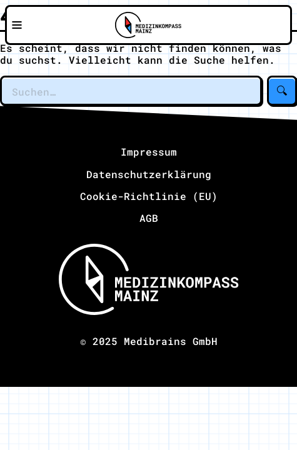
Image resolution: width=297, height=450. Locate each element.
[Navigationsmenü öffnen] (17, 25)
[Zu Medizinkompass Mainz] (148, 25)
